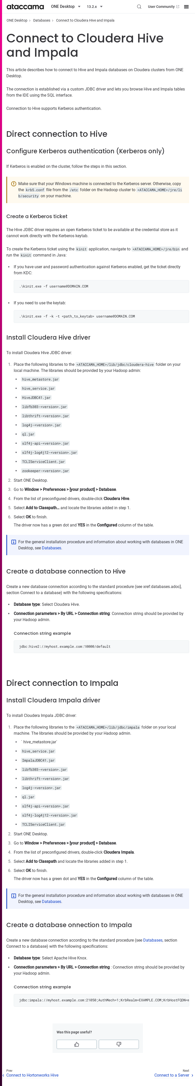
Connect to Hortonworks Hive (32, 1075)
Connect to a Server (171, 1075)
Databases (41, 20)
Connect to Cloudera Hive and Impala (85, 20)
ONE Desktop (17, 20)
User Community (164, 7)
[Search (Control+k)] (139, 6)
